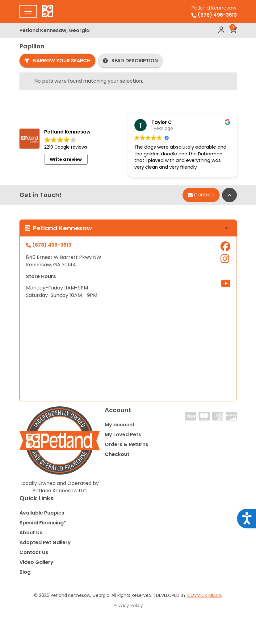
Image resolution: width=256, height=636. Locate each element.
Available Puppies (41, 512)
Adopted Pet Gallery (45, 542)
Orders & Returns (126, 444)
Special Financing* (42, 522)
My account (120, 424)
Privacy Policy (128, 605)
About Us (30, 532)
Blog (25, 572)
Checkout (117, 454)
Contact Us (33, 552)
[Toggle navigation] (28, 11)
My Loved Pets (123, 434)
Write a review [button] (66, 159)
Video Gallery (36, 562)
